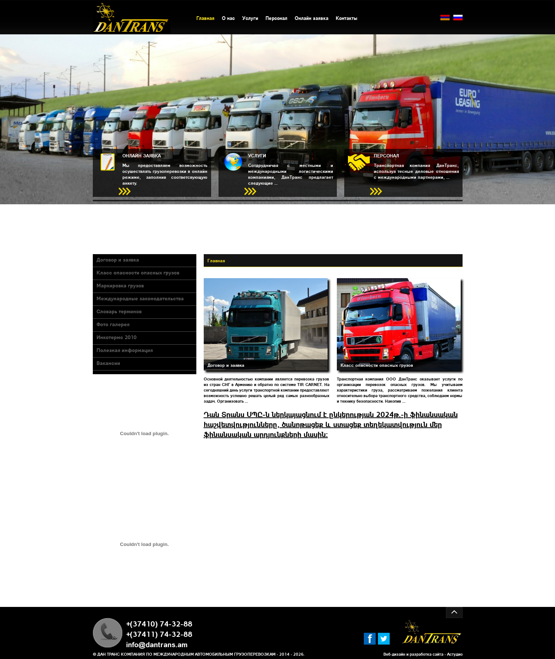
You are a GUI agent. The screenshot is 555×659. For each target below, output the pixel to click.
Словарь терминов (119, 311)
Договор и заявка (118, 259)
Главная (205, 18)
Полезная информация (125, 349)
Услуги (250, 18)
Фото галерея (113, 324)
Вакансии (108, 362)
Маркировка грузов (120, 285)
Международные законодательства (140, 298)
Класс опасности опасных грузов (138, 272)
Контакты (346, 18)
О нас (228, 18)
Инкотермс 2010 (116, 337)
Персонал (276, 18)
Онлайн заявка (311, 18)
